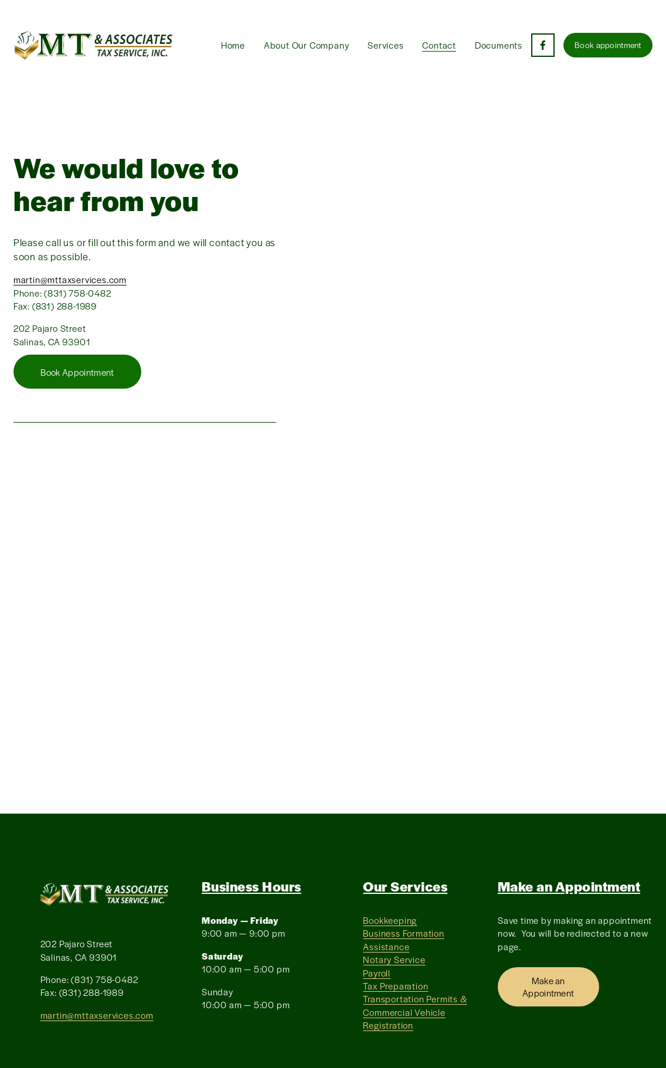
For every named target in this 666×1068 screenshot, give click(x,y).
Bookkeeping (390, 920)
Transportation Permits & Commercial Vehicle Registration (415, 1011)
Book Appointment (77, 372)
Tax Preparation (395, 985)
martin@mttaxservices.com (70, 279)
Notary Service (394, 959)
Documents (498, 45)
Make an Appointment (548, 986)
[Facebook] (543, 45)
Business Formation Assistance (403, 939)
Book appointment (608, 44)
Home (233, 45)
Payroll (376, 973)
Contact (439, 45)
